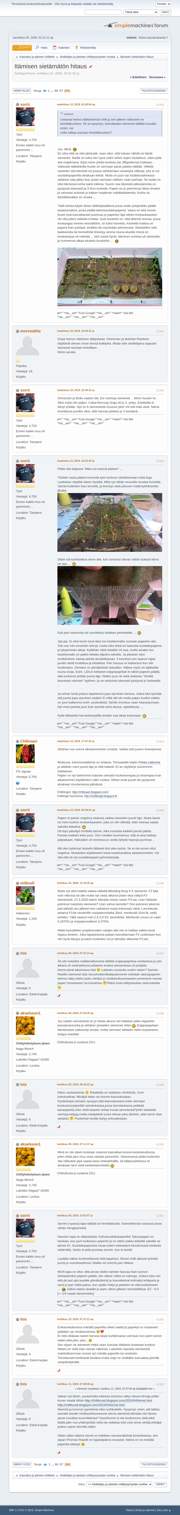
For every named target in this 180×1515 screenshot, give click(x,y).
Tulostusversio (154, 90)
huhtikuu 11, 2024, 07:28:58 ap (75, 1384)
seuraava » (157, 77)
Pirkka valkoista (149, 762)
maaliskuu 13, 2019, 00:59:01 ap (76, 810)
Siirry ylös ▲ (164, 1510)
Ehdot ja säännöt (145, 1510)
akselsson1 (30, 1013)
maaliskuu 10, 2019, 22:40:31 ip (75, 390)
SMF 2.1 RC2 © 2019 (21, 1510)
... (52, 90)
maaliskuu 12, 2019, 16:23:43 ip (75, 460)
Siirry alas (21, 90)
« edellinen (138, 77)
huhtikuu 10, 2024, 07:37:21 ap (75, 1319)
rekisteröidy (105, 4)
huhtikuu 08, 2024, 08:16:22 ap (75, 1084)
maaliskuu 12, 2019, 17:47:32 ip (75, 741)
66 (56, 90)
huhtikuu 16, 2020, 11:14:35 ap (75, 883)
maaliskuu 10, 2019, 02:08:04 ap (76, 104)
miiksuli (27, 883)
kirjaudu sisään (81, 4)
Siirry (81, 1484)
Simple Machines (44, 1510)
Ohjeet (129, 1510)
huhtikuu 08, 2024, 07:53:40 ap (75, 1013)
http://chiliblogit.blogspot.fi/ (100, 796)
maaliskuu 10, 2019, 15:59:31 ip (75, 330)
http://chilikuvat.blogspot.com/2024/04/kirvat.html (118, 1400)
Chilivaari (28, 741)
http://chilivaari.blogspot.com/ (90, 792)
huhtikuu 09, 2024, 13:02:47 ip (75, 1215)
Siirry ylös (21, 1464)
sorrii (25, 104)
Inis (23, 953)
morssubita (30, 331)
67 (61, 90)
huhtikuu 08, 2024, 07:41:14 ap (75, 953)
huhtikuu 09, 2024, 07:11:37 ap (75, 1144)
